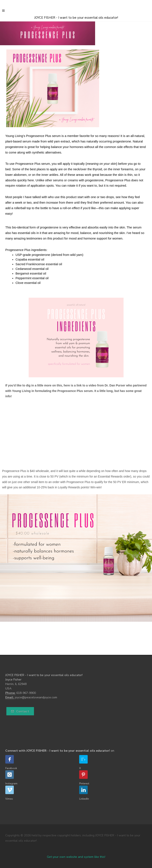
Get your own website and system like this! (76, 857)
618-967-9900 (26, 693)
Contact (20, 711)
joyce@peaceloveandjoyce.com (36, 697)
